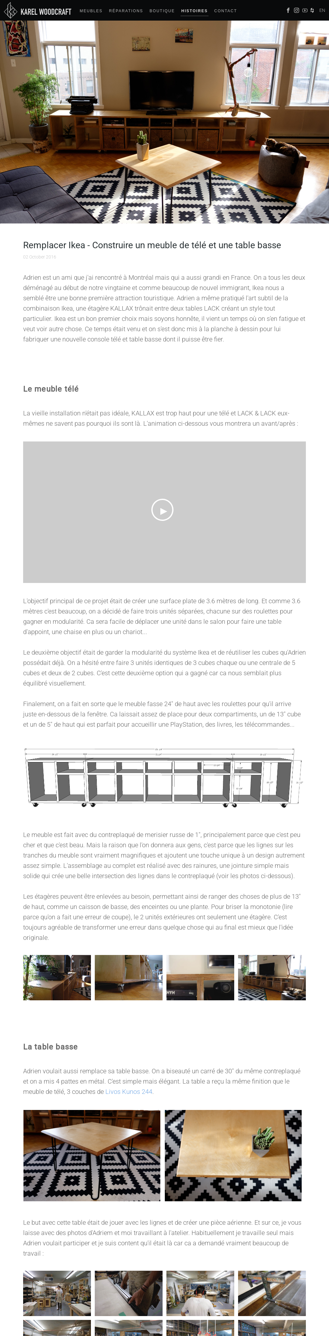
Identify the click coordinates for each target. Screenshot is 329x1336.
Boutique (162, 11)
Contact (225, 11)
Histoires (194, 11)
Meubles (91, 11)
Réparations (126, 11)
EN (322, 10)
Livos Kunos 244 (128, 1091)
